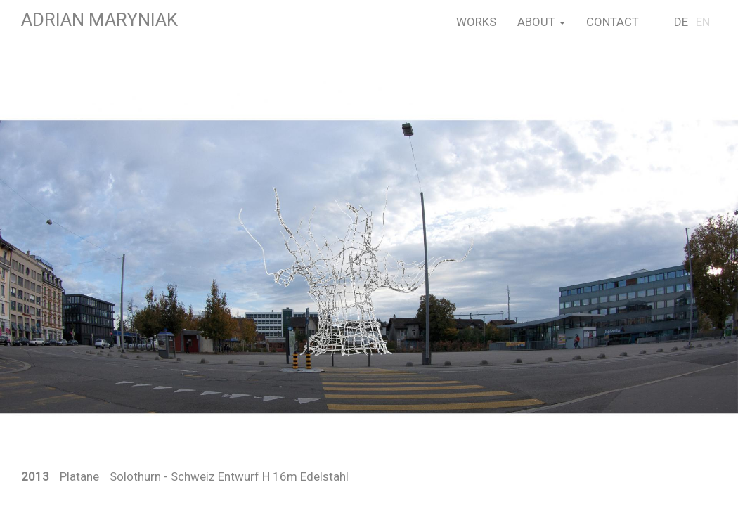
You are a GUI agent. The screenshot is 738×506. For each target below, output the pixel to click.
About (541, 22)
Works (476, 22)
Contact (612, 22)
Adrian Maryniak (99, 19)
